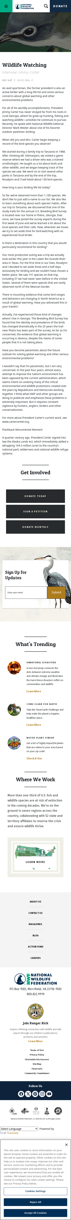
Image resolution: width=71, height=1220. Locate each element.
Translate (9, 1133)
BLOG (36, 935)
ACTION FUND (35, 946)
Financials (37, 1069)
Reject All (35, 1202)
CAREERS (35, 958)
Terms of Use (37, 1050)
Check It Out (34, 758)
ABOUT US (35, 901)
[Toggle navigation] (6, 6)
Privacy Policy (37, 1055)
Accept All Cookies (35, 1213)
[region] (35, 1179)
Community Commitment (37, 1073)
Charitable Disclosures (37, 1059)
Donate (60, 6)
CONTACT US (35, 913)
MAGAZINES (35, 924)
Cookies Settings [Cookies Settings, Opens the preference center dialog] (35, 1191)
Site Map (37, 1064)
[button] (56, 592)
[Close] (66, 1145)
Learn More (34, 691)
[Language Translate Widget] (19, 1129)
